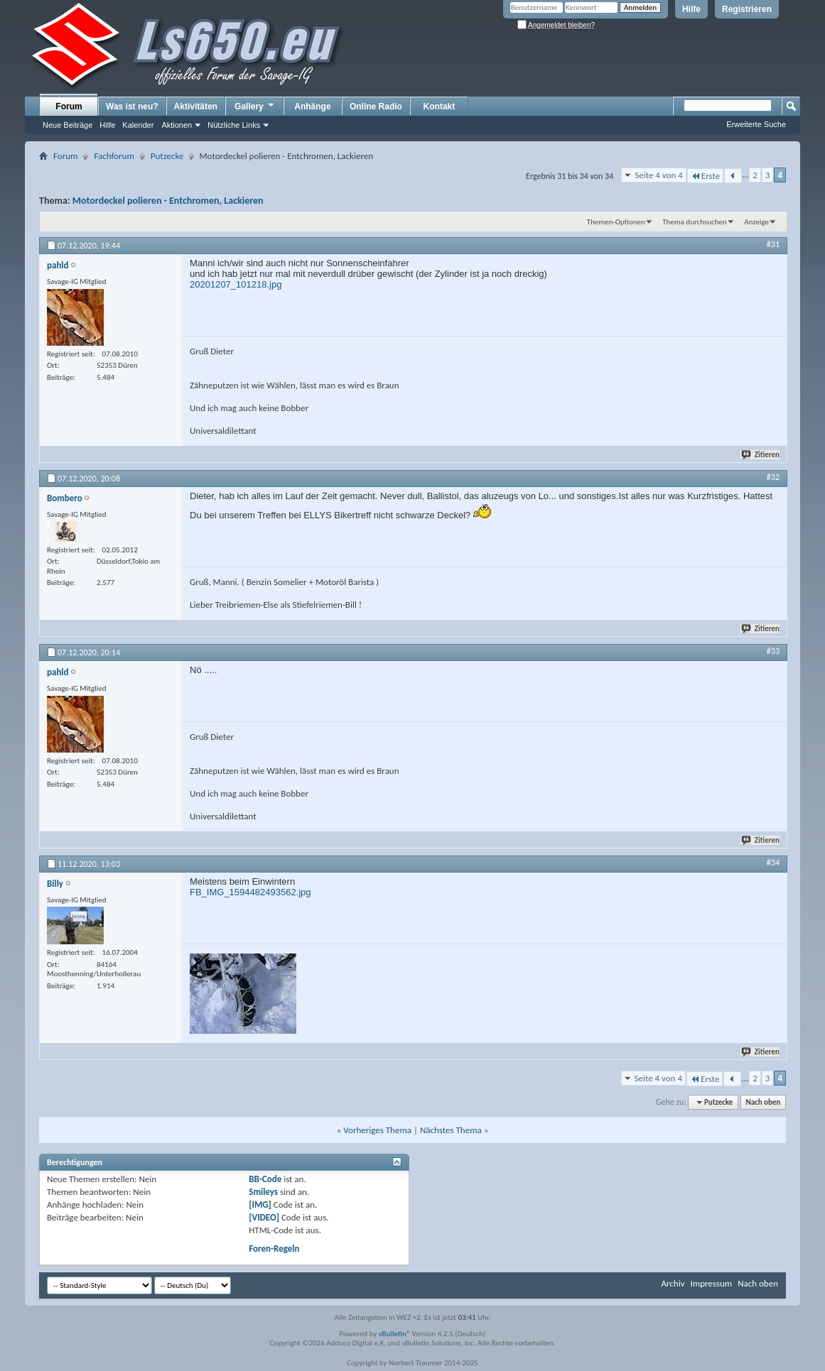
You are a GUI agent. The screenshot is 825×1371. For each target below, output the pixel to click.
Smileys (263, 1191)
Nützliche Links (233, 125)
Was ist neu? (132, 106)
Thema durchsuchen (694, 221)
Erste (705, 175)
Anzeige (756, 221)
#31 (773, 244)
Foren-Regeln (274, 1248)
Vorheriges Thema (377, 1130)
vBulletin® (395, 1333)
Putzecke (167, 156)
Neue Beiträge (67, 125)
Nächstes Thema (451, 1130)
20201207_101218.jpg (235, 284)
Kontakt (439, 106)
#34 (773, 863)
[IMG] (260, 1204)
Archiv (672, 1283)
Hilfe (691, 9)
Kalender (137, 125)
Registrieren (747, 9)
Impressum (711, 1283)
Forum (68, 106)
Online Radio (376, 106)
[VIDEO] (264, 1217)
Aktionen (176, 125)
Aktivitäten (195, 106)
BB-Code (265, 1179)
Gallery (255, 105)
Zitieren (761, 454)
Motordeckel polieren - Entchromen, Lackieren (168, 201)
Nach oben (762, 1102)
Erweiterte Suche (756, 124)
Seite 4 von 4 (659, 175)
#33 (773, 651)
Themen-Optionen (616, 221)
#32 (773, 477)
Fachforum (114, 156)
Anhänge (312, 106)
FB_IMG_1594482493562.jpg (250, 892)
